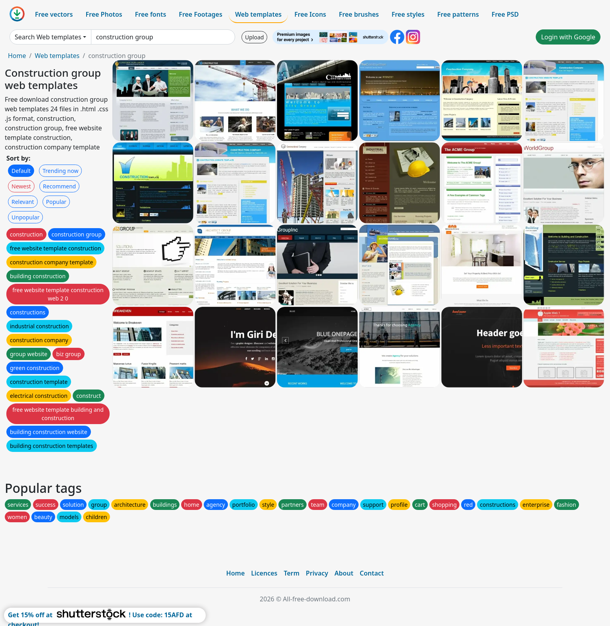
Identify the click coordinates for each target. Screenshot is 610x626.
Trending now (60, 170)
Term (291, 573)
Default (21, 170)
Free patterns (458, 14)
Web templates (258, 14)
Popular (56, 201)
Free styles (408, 14)
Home (17, 55)
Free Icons (310, 14)
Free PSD (505, 14)
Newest (21, 186)
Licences (264, 573)
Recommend (59, 186)
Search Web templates (48, 37)
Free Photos (103, 14)
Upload (254, 37)
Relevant (23, 201)
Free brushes (359, 14)
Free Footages (200, 14)
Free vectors (54, 14)
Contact (372, 573)
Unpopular (25, 217)
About (343, 573)
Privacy (317, 573)
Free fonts (150, 14)
